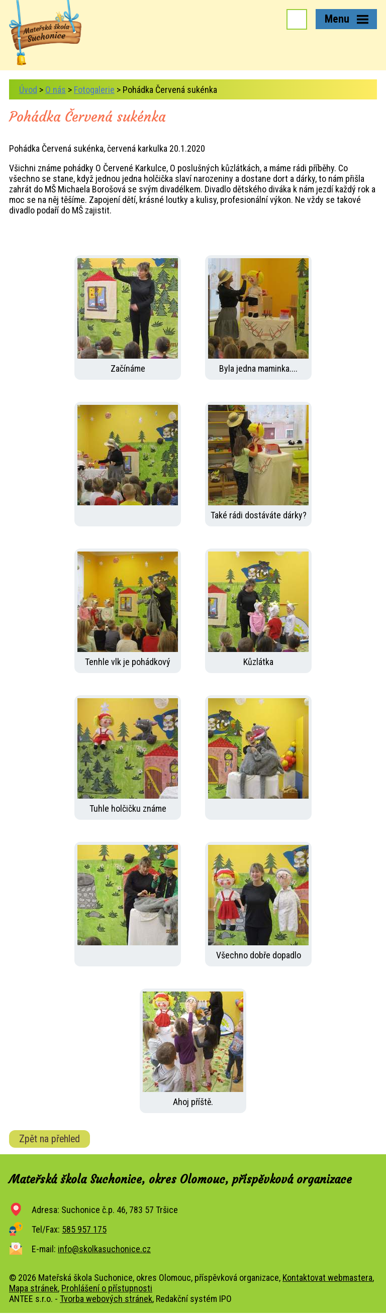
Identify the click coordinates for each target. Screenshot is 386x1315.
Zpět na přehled (49, 1139)
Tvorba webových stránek (106, 1298)
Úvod (28, 89)
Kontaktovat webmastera (327, 1277)
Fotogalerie (94, 89)
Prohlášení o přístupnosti (106, 1288)
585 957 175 (84, 1229)
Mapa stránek (33, 1288)
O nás (55, 89)
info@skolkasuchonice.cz (104, 1249)
